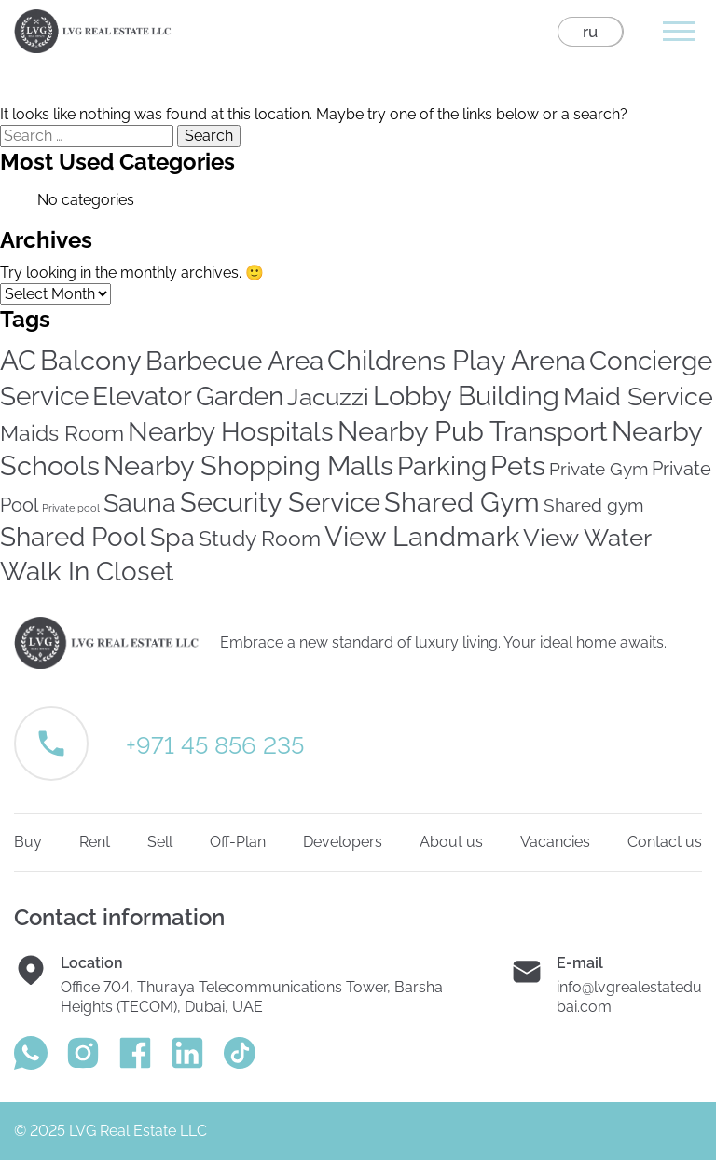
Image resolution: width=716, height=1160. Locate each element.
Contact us (664, 842)
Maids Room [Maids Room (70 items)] (62, 432)
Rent (94, 842)
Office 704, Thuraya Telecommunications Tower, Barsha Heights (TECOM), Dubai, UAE (252, 997)
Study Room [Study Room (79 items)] (260, 538)
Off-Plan (238, 842)
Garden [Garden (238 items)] (239, 396)
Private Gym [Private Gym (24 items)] (598, 469)
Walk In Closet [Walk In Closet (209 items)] (86, 571)
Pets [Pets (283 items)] (517, 466)
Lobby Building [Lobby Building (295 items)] (466, 396)
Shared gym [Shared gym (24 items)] (593, 505)
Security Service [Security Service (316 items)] (280, 501)
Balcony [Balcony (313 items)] (91, 360)
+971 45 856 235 (215, 745)
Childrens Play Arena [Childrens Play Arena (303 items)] (456, 360)
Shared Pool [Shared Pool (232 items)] (73, 537)
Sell (159, 842)
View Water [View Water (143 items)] (587, 538)
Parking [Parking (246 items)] (442, 466)
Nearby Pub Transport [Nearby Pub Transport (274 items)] (472, 431)
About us (451, 842)
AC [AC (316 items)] (18, 360)
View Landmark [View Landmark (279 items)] (421, 537)
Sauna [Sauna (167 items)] (139, 502)
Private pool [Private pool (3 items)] (71, 507)
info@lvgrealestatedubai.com (629, 997)
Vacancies (555, 842)
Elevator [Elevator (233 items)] (142, 396)
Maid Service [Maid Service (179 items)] (638, 396)
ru (590, 31)
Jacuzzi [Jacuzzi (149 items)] (328, 396)
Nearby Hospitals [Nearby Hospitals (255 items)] (231, 431)
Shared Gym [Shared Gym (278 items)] (462, 502)
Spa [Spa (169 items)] (172, 537)
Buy (28, 842)
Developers (342, 842)
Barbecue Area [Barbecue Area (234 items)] (234, 361)
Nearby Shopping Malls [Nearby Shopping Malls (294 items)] (248, 466)
